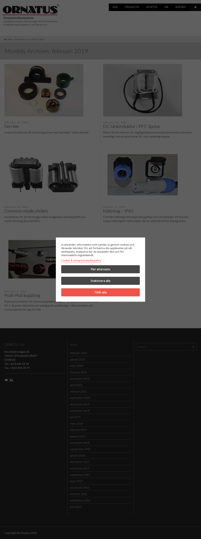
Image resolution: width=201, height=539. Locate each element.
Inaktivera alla (100, 281)
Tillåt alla (100, 292)
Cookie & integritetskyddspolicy (81, 260)
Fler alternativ (100, 269)
